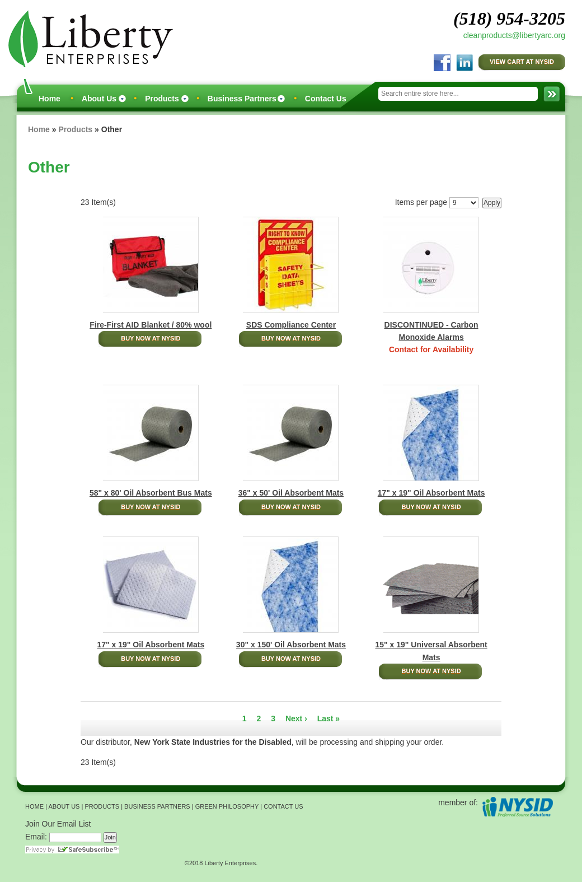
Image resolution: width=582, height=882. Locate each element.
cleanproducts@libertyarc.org (514, 35)
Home (49, 98)
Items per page (421, 202)
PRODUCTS (102, 806)
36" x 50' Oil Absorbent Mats (291, 492)
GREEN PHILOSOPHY (227, 806)
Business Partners (242, 98)
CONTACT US (283, 806)
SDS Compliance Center (291, 324)
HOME (34, 806)
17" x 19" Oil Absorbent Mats (431, 492)
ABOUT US (63, 806)
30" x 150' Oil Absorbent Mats (291, 644)
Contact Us (325, 98)
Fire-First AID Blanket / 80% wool (151, 324)
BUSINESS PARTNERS (157, 806)
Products (162, 98)
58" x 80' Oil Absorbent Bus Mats (151, 492)
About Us (99, 98)
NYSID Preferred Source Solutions (517, 806)
